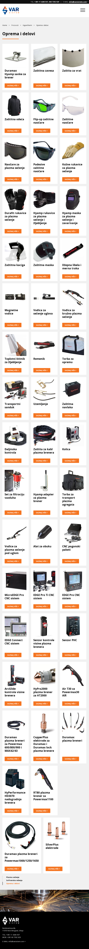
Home (4, 25)
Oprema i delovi (42, 25)
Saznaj (13, 85)
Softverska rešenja (14, 880)
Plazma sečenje (12, 877)
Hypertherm (27, 25)
